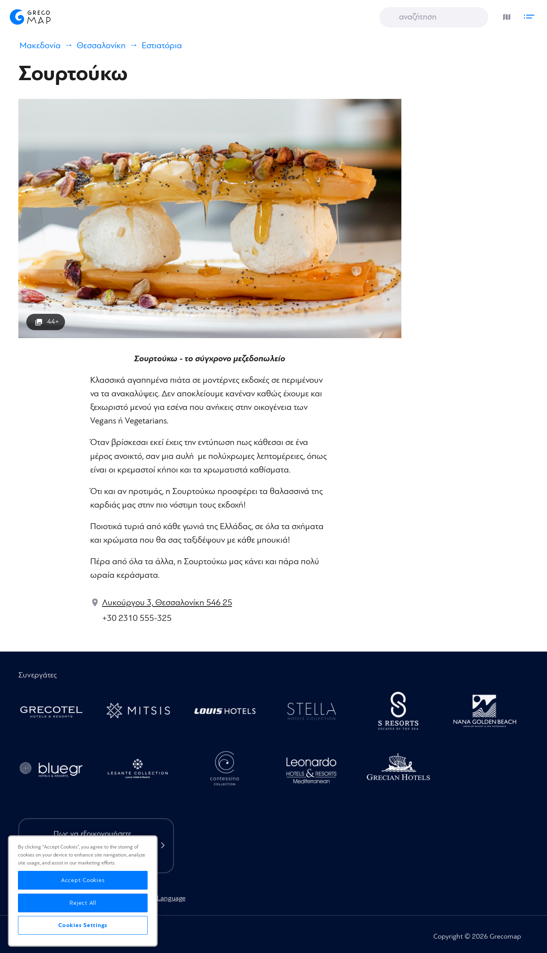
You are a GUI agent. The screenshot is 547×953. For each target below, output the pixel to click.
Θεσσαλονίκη (101, 45)
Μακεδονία (40, 45)
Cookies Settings (82, 925)
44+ (53, 322)
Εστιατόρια (162, 45)
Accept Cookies (83, 880)
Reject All (82, 903)
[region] (83, 891)
